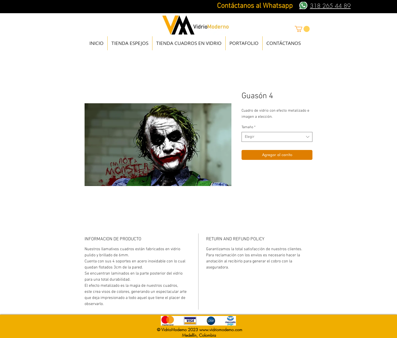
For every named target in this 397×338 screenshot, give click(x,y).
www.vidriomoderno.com (220, 329)
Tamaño (248, 127)
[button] (302, 29)
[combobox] (277, 137)
